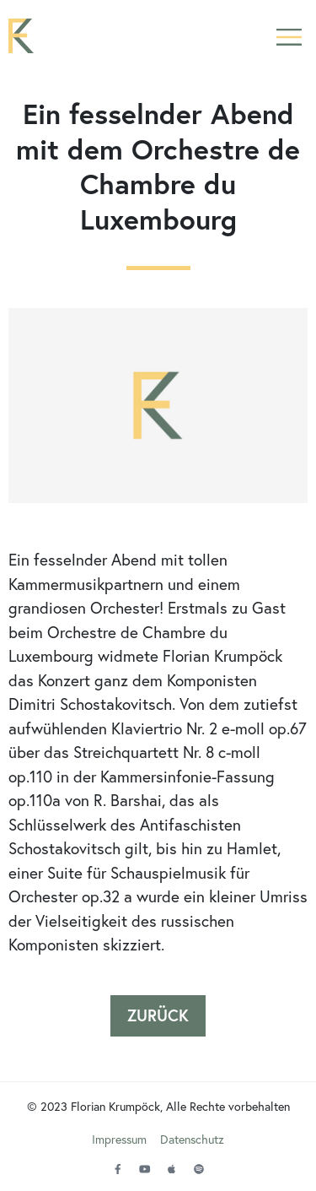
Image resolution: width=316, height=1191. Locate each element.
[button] (289, 36)
